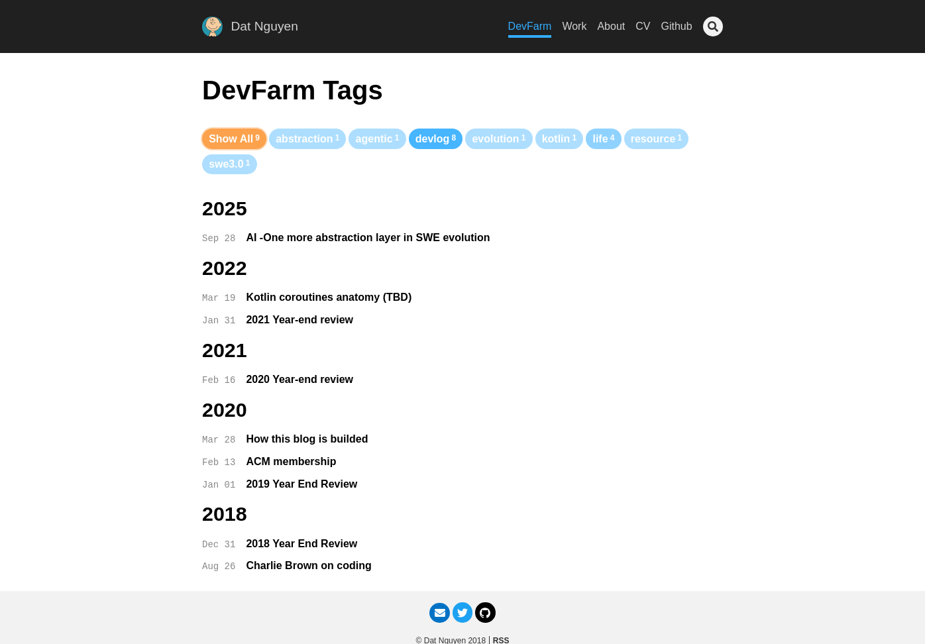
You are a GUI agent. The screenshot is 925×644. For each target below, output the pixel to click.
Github (676, 26)
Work (574, 26)
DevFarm (530, 26)
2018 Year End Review (301, 543)
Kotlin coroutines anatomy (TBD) (328, 297)
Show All (234, 138)
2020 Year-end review (299, 379)
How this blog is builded (307, 439)
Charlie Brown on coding (308, 565)
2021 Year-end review (299, 319)
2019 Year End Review (301, 484)
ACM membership (291, 461)
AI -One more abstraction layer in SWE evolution (368, 237)
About (611, 26)
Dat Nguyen (264, 26)
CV (642, 26)
